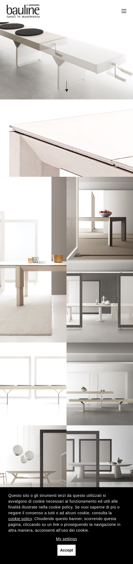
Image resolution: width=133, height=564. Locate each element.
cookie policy (20, 518)
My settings (66, 539)
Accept (66, 550)
